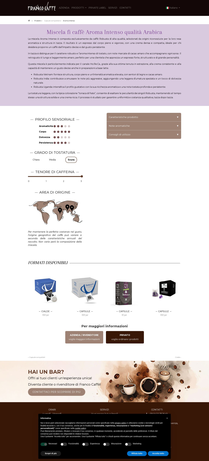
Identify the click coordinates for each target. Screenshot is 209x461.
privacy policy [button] (120, 423)
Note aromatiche (144, 126)
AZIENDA (64, 7)
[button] (167, 418)
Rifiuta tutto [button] (136, 453)
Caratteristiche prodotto (144, 117)
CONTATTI (125, 7)
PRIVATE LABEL (97, 7)
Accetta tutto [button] (158, 453)
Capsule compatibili (52, 21)
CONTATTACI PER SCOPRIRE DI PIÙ (57, 391)
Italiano (172, 7)
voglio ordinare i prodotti (125, 337)
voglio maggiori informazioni (84, 337)
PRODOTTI (78, 7)
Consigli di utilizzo (144, 134)
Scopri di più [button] (51, 453)
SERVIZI (112, 7)
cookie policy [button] (80, 428)
